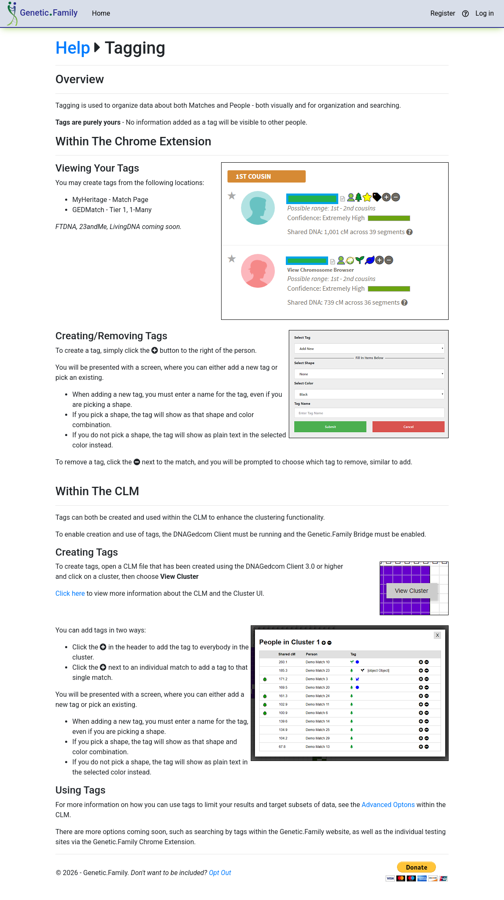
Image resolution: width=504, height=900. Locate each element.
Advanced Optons (388, 805)
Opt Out (220, 873)
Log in (485, 13)
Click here (70, 593)
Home (101, 13)
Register (442, 13)
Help (72, 48)
